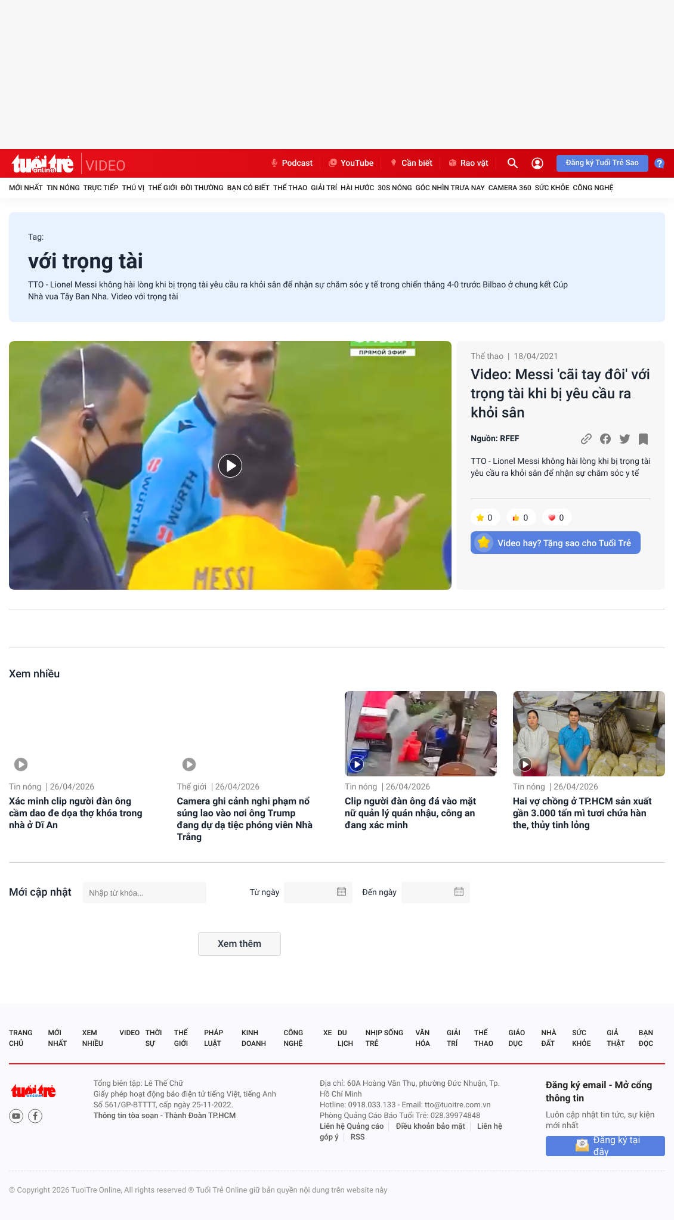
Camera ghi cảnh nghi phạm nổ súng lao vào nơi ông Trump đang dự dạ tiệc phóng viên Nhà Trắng (245, 819)
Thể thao (290, 188)
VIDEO (105, 165)
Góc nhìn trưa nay (450, 188)
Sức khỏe (552, 188)
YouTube (350, 163)
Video (129, 1033)
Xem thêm (239, 943)
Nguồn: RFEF (495, 439)
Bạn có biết (248, 188)
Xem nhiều (34, 674)
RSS (358, 1137)
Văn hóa (422, 1038)
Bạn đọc (646, 1038)
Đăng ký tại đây (617, 1146)
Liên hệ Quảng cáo (352, 1126)
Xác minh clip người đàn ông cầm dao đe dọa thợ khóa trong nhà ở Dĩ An (76, 813)
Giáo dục (517, 1038)
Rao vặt (468, 163)
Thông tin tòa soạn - (129, 1115)
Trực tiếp (101, 188)
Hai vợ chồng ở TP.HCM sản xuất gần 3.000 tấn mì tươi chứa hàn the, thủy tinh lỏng (582, 813)
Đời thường (202, 188)
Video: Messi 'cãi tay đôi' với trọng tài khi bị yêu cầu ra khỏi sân (560, 393)
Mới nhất (26, 188)
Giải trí (324, 188)
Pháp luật (213, 1038)
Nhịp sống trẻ (384, 1038)
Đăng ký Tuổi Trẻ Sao (602, 163)
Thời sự (154, 1038)
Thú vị (133, 188)
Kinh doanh (254, 1038)
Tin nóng (63, 188)
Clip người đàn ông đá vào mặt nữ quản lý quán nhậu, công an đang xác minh (410, 813)
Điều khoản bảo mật (430, 1126)
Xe (327, 1033)
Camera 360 (510, 188)
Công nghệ (593, 188)
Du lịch (345, 1038)
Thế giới (162, 188)
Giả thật (615, 1038)
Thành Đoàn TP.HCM (200, 1115)
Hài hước (357, 188)
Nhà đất (548, 1038)
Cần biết (410, 163)
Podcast (291, 163)
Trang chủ (20, 1038)
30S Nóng (395, 188)
